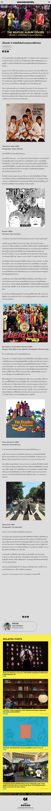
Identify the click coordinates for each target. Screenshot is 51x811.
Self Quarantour (6, 46)
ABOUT (25, 803)
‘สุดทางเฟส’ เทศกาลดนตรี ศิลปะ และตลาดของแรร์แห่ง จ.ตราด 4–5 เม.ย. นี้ (23, 748)
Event (4, 676)
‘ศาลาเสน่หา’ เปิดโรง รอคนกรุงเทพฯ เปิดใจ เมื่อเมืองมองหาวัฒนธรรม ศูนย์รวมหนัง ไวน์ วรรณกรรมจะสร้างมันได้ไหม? (24, 711)
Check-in (5, 713)
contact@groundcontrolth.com (25, 807)
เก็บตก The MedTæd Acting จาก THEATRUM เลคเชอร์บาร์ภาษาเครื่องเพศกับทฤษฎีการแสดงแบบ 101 (25, 673)
